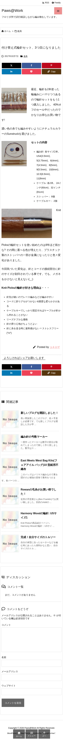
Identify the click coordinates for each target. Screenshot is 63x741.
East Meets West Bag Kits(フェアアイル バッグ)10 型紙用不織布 (39, 465)
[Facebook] (31, 65)
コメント (6, 624)
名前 (4, 657)
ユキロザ (55, 347)
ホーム (7, 31)
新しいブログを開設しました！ (39, 412)
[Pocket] (31, 71)
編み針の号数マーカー (34, 436)
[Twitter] (11, 65)
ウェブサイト (9, 685)
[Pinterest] (51, 65)
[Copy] (51, 71)
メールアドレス (10, 671)
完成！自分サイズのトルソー (38, 537)
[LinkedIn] (11, 71)
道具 (19, 31)
